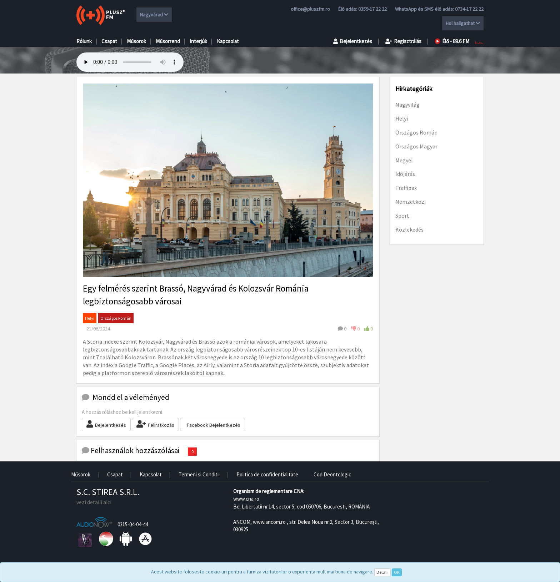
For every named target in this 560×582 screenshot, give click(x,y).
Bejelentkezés (352, 41)
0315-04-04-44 (133, 524)
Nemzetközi (410, 201)
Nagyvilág (407, 104)
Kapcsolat (228, 41)
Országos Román (115, 318)
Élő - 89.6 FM (452, 41)
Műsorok (136, 41)
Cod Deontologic (332, 474)
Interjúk (198, 41)
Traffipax (406, 187)
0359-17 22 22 (372, 9)
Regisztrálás (403, 41)
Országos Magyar (416, 146)
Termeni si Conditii (199, 474)
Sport (402, 215)
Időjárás (405, 173)
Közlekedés (409, 229)
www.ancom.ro (269, 521)
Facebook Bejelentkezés (213, 425)
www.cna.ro (246, 498)
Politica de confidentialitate (267, 474)
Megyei (403, 160)
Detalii (382, 572)
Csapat (109, 41)
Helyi (89, 318)
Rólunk (84, 41)
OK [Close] (397, 572)
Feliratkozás (155, 424)
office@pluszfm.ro (310, 9)
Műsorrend (168, 41)
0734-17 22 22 (469, 9)
